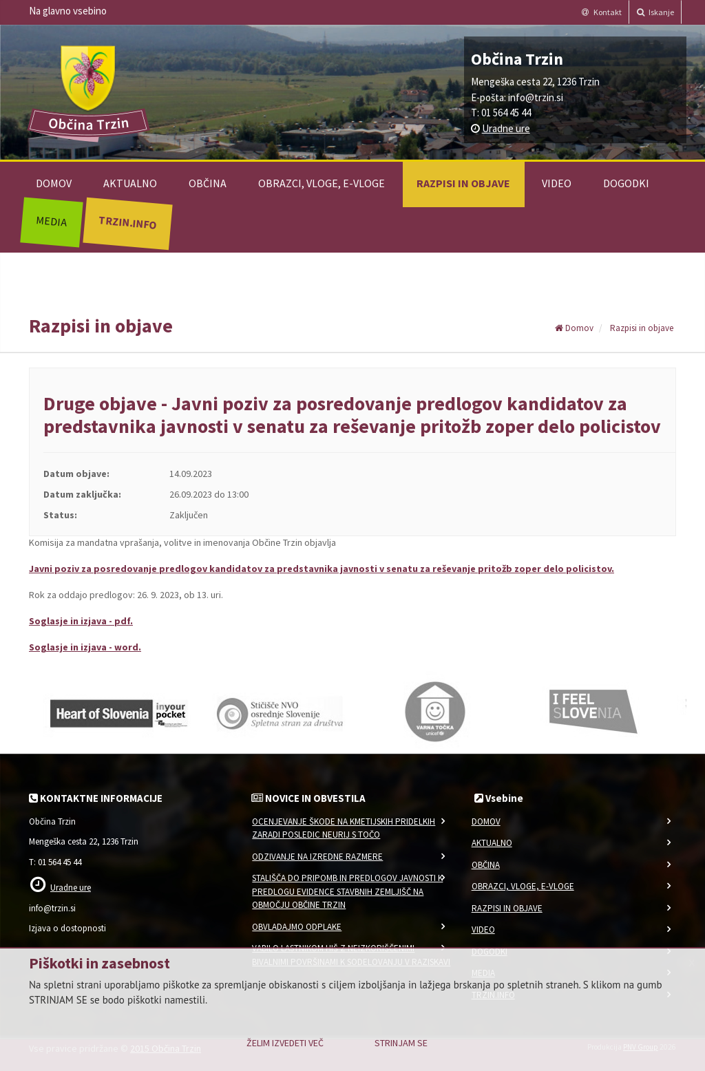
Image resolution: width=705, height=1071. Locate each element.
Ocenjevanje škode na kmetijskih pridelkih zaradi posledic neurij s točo (343, 828)
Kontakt (602, 12)
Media (51, 221)
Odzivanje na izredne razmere (317, 856)
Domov (54, 183)
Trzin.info (127, 222)
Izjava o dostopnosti (67, 928)
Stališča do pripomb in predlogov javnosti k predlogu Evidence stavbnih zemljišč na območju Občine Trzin (347, 891)
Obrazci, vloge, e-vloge (321, 183)
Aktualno (130, 183)
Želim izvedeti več (285, 1043)
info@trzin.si (535, 97)
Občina (208, 183)
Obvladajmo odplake (296, 927)
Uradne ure (506, 128)
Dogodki (626, 183)
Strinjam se (401, 1043)
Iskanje (655, 12)
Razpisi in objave (463, 183)
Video (556, 183)
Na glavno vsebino (68, 10)
